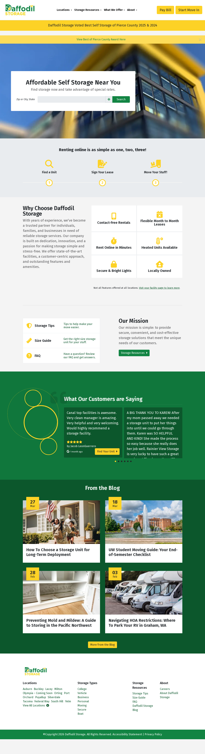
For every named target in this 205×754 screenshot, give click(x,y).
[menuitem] (64, 10)
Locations (63, 10)
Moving (82, 705)
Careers (165, 689)
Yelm (68, 701)
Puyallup (40, 697)
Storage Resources (86, 10)
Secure (82, 709)
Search (121, 99)
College (82, 689)
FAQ (134, 701)
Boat (80, 713)
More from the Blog (102, 644)
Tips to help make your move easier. (77, 325)
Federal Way (41, 701)
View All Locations (36, 705)
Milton (58, 689)
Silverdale (54, 697)
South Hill (57, 701)
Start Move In (188, 10)
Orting (58, 693)
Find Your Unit (107, 451)
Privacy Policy (153, 734)
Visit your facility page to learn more (159, 287)
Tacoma (28, 701)
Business (83, 697)
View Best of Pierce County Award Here (101, 39)
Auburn (27, 689)
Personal (83, 701)
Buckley (39, 689)
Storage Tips (140, 693)
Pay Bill (165, 10)
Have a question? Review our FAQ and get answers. (79, 355)
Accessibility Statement (127, 734)
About (131, 10)
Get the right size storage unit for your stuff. (79, 340)
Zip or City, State (25, 99)
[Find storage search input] (72, 99)
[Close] (200, 39)
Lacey (48, 689)
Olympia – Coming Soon (37, 693)
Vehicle (82, 693)
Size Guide (138, 697)
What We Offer (113, 10)
